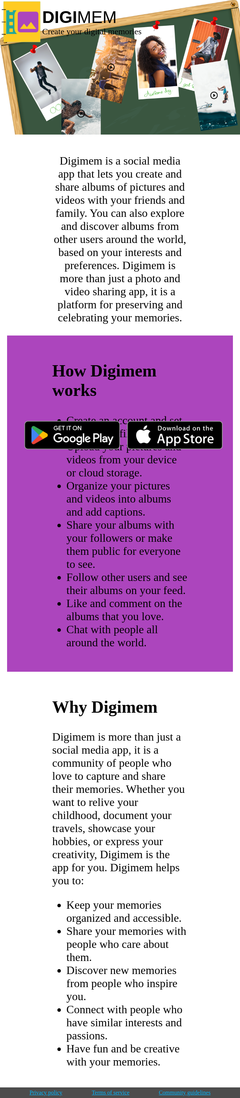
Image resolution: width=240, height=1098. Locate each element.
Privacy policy (45, 1093)
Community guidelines (185, 1093)
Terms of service (110, 1093)
